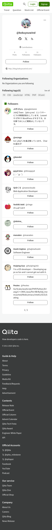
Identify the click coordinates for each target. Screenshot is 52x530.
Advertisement (9, 393)
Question (17, 10)
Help (4, 388)
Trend (6, 10)
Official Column (9, 414)
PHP (34, 95)
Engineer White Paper (12, 433)
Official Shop (8, 494)
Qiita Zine (6, 490)
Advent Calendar (9, 419)
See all (47, 90)
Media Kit (6, 379)
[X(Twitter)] (26, 39)
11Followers (37, 53)
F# (4, 95)
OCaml (41, 95)
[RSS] (32, 39)
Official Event (43, 10)
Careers (5, 511)
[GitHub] (20, 39)
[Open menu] (45, 20)
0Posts (14, 53)
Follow (26, 62)
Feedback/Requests (11, 383)
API (3, 437)
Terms (5, 365)
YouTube (6, 468)
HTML (27, 95)
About (5, 360)
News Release (8, 521)
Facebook (6, 464)
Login (32, 4)
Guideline (6, 374)
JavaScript (18, 95)
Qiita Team (7, 485)
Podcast (5, 473)
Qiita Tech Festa (9, 423)
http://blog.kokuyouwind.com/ (20, 68)
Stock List (29, 10)
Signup (44, 4)
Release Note (8, 405)
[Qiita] (7, 4)
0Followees (26, 53)
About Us (6, 507)
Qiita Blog (6, 516)
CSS (9, 95)
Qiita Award (7, 428)
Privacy (5, 370)
